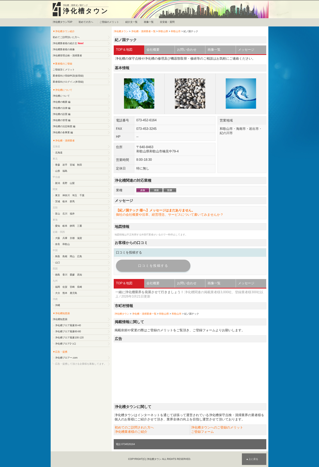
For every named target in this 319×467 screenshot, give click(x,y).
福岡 (57, 286)
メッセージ (246, 49)
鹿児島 (73, 293)
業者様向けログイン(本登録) (68, 81)
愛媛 (72, 274)
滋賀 (79, 238)
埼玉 (74, 195)
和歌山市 (176, 31)
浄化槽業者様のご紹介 (131, 431)
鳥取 (57, 256)
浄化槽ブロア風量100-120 (69, 337)
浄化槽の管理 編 (61, 120)
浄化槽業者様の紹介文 (65, 43)
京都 (72, 238)
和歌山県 (163, 31)
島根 (64, 256)
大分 (57, 293)
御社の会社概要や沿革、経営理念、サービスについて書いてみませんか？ (169, 214)
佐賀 (64, 286)
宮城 (72, 164)
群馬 (72, 201)
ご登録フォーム (204, 330)
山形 (57, 171)
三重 (79, 225)
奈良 (57, 244)
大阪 (57, 238)
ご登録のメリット (109, 22)
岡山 (72, 256)
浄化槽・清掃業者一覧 (143, 31)
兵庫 (64, 238)
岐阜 (64, 225)
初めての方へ (86, 22)
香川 (64, 274)
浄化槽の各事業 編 (63, 132)
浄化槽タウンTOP (62, 22)
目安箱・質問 (167, 22)
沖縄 (57, 305)
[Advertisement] (190, 372)
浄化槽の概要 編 (61, 102)
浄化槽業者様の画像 (64, 49)
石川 (64, 213)
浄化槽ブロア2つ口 (65, 343)
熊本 (64, 293)
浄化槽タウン (86, 11)
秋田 (79, 164)
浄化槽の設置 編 (61, 114)
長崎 (79, 286)
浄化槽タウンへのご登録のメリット (217, 427)
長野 (64, 183)
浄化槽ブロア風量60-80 (68, 331)
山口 (57, 262)
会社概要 (153, 49)
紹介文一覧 (131, 22)
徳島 (57, 274)
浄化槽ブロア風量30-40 (68, 325)
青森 (57, 164)
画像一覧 (149, 22)
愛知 (57, 225)
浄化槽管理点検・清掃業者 (67, 55)
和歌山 (66, 244)
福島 (64, 171)
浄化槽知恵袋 (60, 319)
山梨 (72, 183)
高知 (79, 274)
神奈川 (66, 195)
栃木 (64, 201)
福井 (72, 213)
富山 (57, 213)
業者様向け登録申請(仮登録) (68, 75)
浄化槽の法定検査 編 (64, 126)
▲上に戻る (252, 459)
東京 (57, 195)
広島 (79, 256)
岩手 (64, 164)
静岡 (72, 225)
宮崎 (72, 286)
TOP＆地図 (124, 49)
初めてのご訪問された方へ (134, 427)
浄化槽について (61, 95)
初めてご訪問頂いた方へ (66, 37)
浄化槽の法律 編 (61, 108)
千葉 (82, 195)
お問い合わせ (187, 49)
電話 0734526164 (125, 444)
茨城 (57, 201)
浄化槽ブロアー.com (66, 357)
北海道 (58, 152)
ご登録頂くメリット (64, 69)
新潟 (57, 183)
